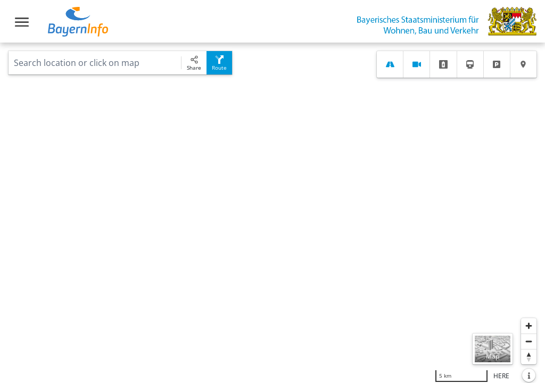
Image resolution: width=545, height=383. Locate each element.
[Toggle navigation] (22, 22)
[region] (272, 213)
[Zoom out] (528, 341)
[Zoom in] (528, 326)
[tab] (390, 64)
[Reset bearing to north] (528, 356)
